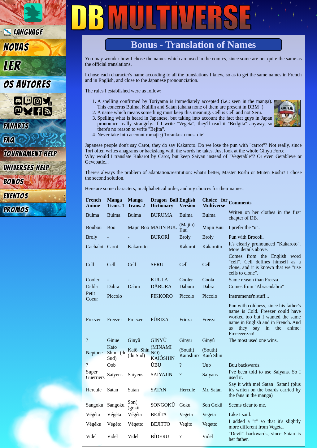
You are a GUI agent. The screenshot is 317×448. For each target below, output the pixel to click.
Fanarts (16, 126)
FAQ (9, 140)
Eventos (15, 196)
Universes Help (26, 168)
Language (23, 32)
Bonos (13, 182)
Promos (16, 210)
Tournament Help (30, 154)
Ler (12, 66)
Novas (15, 47)
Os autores (26, 84)
